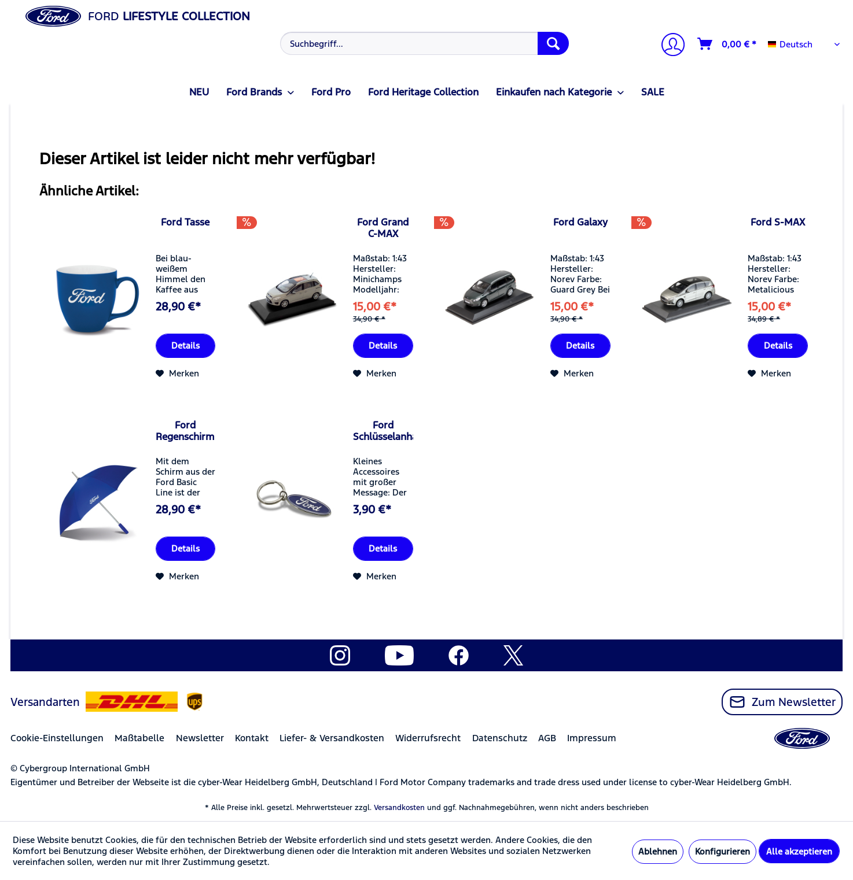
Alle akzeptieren (799, 851)
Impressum (591, 738)
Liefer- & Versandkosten (332, 738)
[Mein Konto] (668, 46)
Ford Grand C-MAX (383, 227)
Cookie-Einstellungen (57, 738)
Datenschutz (499, 738)
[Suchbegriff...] (424, 43)
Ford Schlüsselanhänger (383, 430)
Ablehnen (657, 851)
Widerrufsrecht (428, 738)
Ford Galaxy (580, 222)
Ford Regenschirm (185, 430)
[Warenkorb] (727, 44)
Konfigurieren (722, 851)
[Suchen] (553, 43)
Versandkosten (399, 807)
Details (185, 345)
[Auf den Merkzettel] (177, 373)
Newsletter (200, 738)
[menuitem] (423, 43)
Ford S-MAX (778, 222)
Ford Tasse (185, 222)
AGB (547, 738)
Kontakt (252, 738)
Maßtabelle (139, 738)
